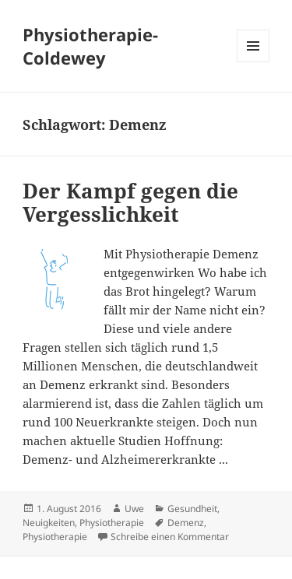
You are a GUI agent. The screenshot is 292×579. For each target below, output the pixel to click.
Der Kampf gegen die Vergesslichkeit (130, 202)
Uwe (134, 508)
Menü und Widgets (253, 61)
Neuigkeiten (49, 522)
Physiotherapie (111, 522)
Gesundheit (192, 508)
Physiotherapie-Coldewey (90, 46)
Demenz (185, 522)
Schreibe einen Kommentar (170, 536)
